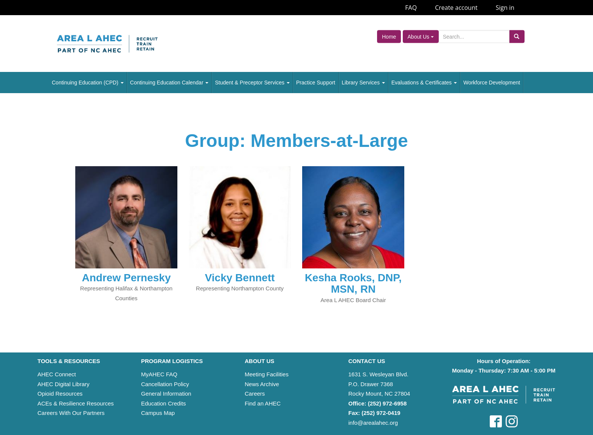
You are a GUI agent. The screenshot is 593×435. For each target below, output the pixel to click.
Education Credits (163, 403)
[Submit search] (517, 36)
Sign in (505, 7)
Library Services (363, 83)
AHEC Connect (56, 374)
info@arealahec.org (373, 422)
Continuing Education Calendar (169, 83)
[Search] (474, 36)
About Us (421, 37)
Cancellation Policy (165, 384)
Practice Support (315, 83)
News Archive (262, 384)
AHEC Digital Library (63, 384)
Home (389, 37)
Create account (456, 7)
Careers (255, 393)
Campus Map (158, 413)
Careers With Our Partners (71, 413)
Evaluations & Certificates (424, 83)
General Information (166, 393)
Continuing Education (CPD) (88, 83)
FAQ (411, 7)
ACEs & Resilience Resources (75, 403)
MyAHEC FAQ (159, 374)
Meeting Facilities (267, 374)
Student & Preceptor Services (252, 83)
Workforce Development (491, 83)
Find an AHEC (263, 403)
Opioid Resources (59, 393)
